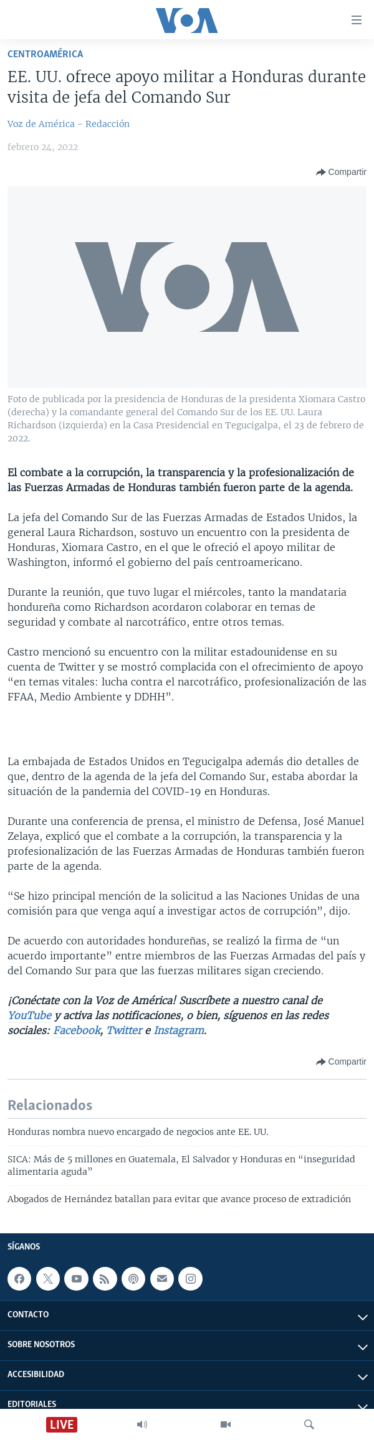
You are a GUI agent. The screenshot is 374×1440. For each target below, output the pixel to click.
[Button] (341, 172)
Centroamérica (45, 54)
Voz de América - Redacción (68, 123)
